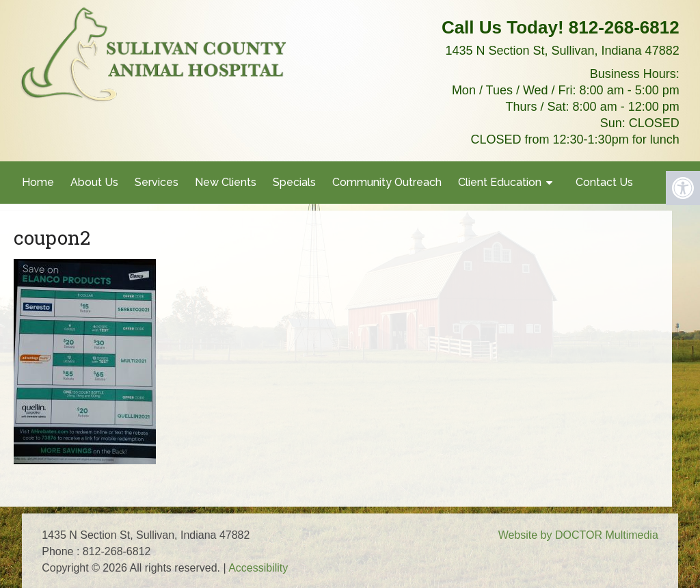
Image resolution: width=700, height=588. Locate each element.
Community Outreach (387, 182)
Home (38, 182)
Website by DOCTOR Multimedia (578, 535)
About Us (94, 182)
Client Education (499, 182)
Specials (294, 182)
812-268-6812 (624, 27)
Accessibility (258, 568)
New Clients (225, 182)
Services (156, 182)
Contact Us (604, 182)
